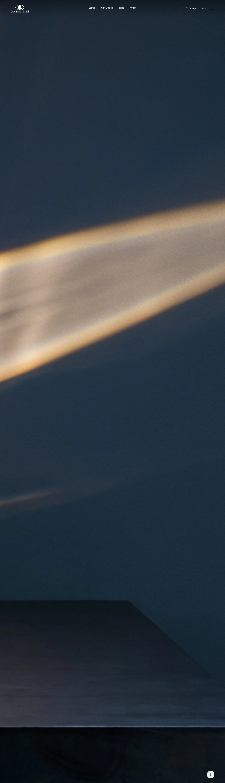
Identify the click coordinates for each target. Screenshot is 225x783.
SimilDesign (107, 8)
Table (121, 8)
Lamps (191, 8)
